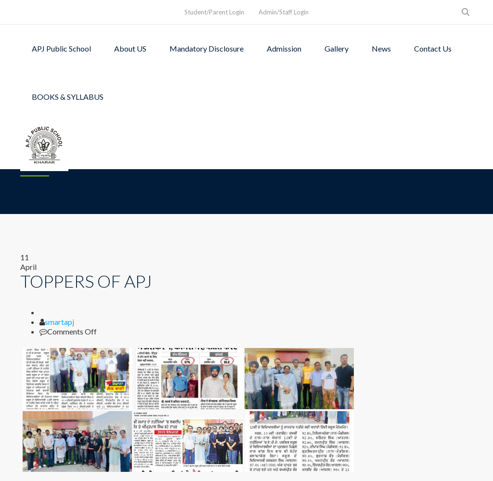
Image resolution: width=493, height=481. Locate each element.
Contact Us (433, 48)
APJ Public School (61, 48)
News (381, 48)
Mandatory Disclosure (206, 48)
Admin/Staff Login (284, 12)
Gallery (336, 48)
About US (130, 48)
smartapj (59, 321)
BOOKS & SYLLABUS (68, 96)
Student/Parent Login (214, 12)
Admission (284, 48)
